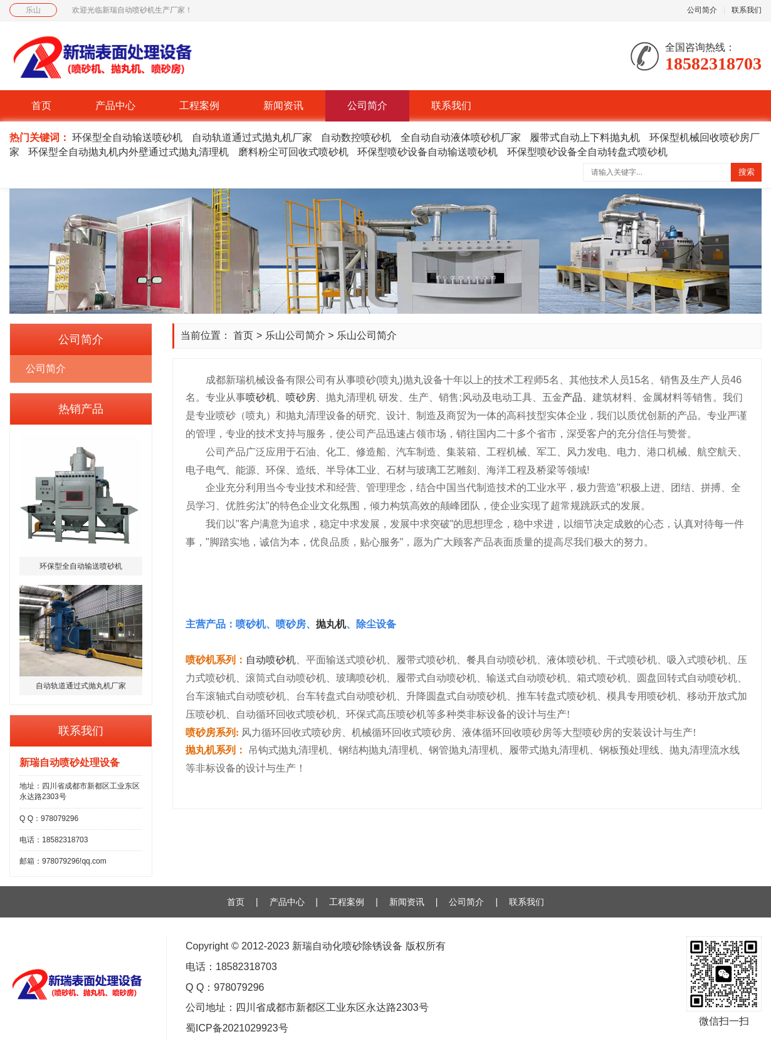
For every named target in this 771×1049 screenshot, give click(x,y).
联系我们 (747, 10)
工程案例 (199, 105)
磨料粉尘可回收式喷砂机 (293, 152)
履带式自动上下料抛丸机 (585, 137)
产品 (572, 397)
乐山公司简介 (295, 335)
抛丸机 (331, 624)
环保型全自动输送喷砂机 (127, 137)
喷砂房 (301, 397)
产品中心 (115, 105)
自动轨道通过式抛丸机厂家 (252, 137)
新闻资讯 (283, 105)
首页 (41, 105)
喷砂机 (261, 397)
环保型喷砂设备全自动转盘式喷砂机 (587, 152)
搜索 (746, 172)
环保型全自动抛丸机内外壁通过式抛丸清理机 (128, 152)
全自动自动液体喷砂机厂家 (461, 137)
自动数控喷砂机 (356, 137)
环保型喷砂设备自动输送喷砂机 (427, 152)
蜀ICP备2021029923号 (237, 1028)
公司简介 (702, 10)
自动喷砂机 (271, 659)
